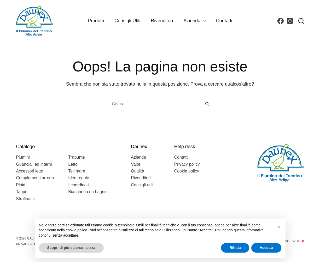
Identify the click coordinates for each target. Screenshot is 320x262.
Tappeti (23, 191)
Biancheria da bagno (87, 191)
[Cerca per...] (155, 104)
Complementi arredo (35, 178)
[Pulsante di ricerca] (207, 104)
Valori (136, 164)
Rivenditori (162, 20)
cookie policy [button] (76, 230)
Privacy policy (187, 164)
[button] (279, 227)
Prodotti (96, 20)
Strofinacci (26, 199)
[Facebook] (280, 21)
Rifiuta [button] (235, 248)
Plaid (20, 185)
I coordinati (78, 185)
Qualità (137, 171)
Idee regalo (78, 178)
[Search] (301, 21)
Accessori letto (29, 171)
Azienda (195, 21)
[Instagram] (290, 21)
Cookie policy (186, 171)
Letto (73, 164)
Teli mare (76, 171)
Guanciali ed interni (34, 164)
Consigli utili (127, 20)
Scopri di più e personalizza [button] (71, 248)
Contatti (224, 20)
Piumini (23, 157)
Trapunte (76, 157)
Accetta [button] (266, 248)
